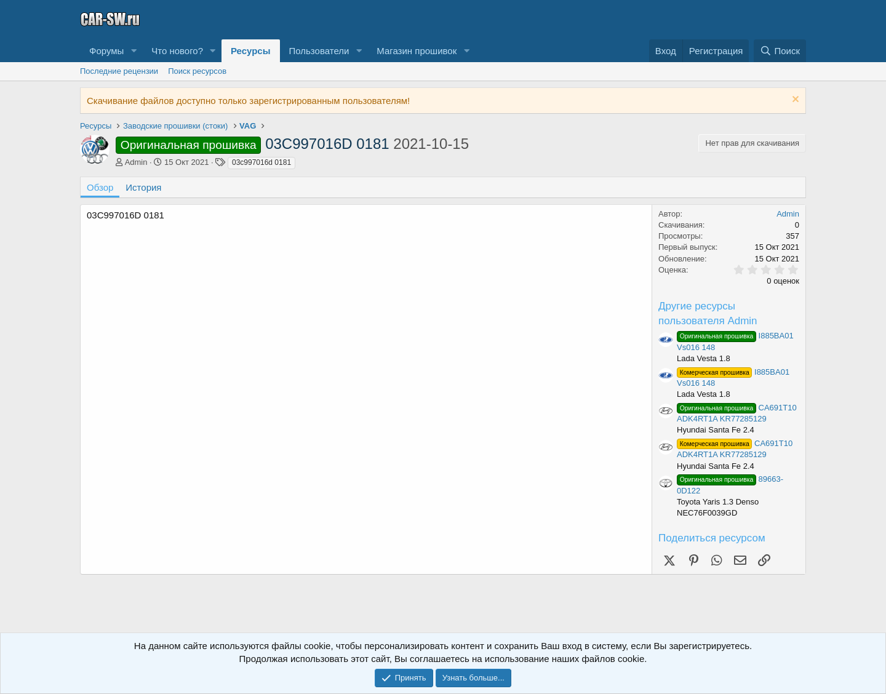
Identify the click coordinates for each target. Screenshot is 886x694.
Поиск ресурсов (197, 71)
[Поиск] (780, 50)
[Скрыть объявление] (794, 100)
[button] (133, 50)
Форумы (106, 51)
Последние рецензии (119, 71)
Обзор (100, 187)
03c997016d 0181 (261, 162)
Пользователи (319, 51)
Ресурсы (251, 51)
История (143, 187)
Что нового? (177, 51)
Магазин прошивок (417, 51)
